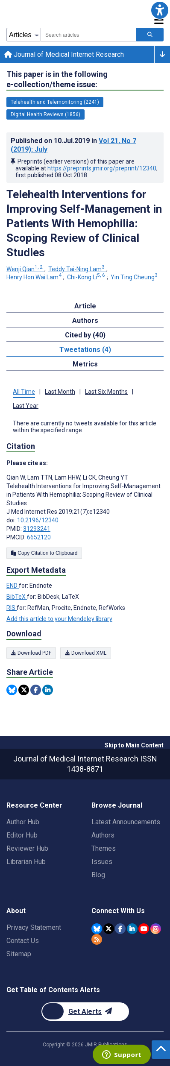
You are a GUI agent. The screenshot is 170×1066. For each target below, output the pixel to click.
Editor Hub (22, 835)
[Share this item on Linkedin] (47, 690)
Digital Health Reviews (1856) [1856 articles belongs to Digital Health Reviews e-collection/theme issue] (45, 114)
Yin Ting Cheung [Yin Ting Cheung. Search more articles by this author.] (135, 277)
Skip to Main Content (134, 745)
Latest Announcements (125, 822)
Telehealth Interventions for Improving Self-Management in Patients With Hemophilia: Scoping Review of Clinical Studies (84, 223)
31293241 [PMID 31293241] (36, 528)
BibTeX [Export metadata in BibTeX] (16, 596)
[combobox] (88, 34)
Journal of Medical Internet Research (64, 54)
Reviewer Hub (27, 848)
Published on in (73, 145)
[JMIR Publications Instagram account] (155, 928)
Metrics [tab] (85, 364)
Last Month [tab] (60, 391)
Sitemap (18, 954)
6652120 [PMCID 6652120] (39, 537)
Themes (103, 848)
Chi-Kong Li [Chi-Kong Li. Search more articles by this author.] (86, 277)
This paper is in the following (57, 80)
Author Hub (22, 822)
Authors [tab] (85, 320)
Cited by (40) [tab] (85, 335)
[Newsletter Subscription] (85, 1011)
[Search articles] (150, 34)
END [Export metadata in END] (12, 585)
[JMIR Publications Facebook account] (120, 928)
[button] (159, 10)
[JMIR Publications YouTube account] (143, 928)
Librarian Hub (26, 862)
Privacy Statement (33, 927)
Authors (102, 835)
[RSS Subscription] (96, 939)
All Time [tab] (24, 391)
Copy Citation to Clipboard (44, 553)
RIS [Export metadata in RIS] (11, 607)
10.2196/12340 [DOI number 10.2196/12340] (38, 520)
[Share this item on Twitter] (23, 690)
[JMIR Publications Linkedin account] (132, 928)
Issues (101, 862)
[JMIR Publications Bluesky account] (96, 928)
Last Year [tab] (25, 405)
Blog (98, 875)
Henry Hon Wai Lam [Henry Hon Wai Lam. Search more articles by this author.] (34, 277)
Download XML (85, 653)
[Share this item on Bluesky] (11, 690)
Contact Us (22, 941)
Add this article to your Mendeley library (59, 618)
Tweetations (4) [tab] (85, 350)
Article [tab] (85, 306)
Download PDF (31, 653)
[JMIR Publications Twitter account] (108, 928)
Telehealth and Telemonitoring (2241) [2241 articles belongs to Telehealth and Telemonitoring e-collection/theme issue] (55, 102)
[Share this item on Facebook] (35, 690)
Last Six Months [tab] (106, 391)
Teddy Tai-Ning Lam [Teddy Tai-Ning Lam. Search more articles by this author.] (77, 269)
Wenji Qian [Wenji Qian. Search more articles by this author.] (25, 269)
